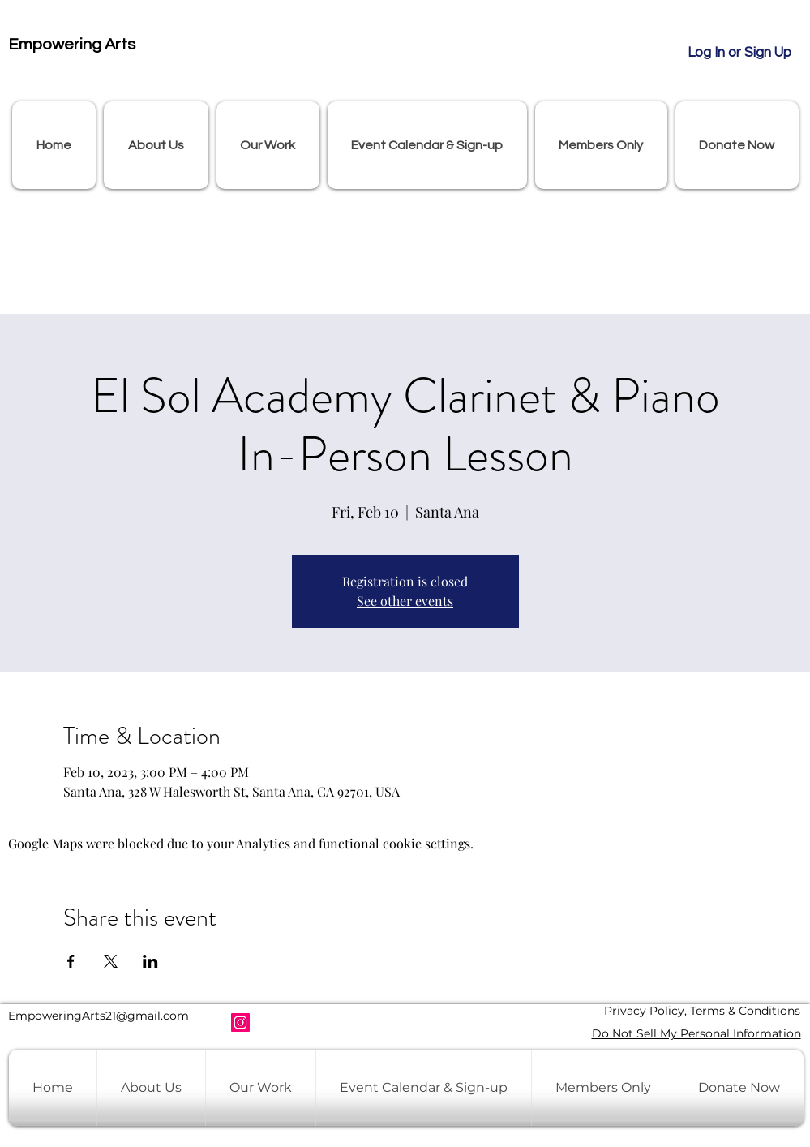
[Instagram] (240, 1022)
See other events (405, 600)
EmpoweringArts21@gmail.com (98, 1015)
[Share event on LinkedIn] (150, 961)
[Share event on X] (110, 961)
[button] (156, 145)
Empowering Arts (71, 45)
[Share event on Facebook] (71, 961)
